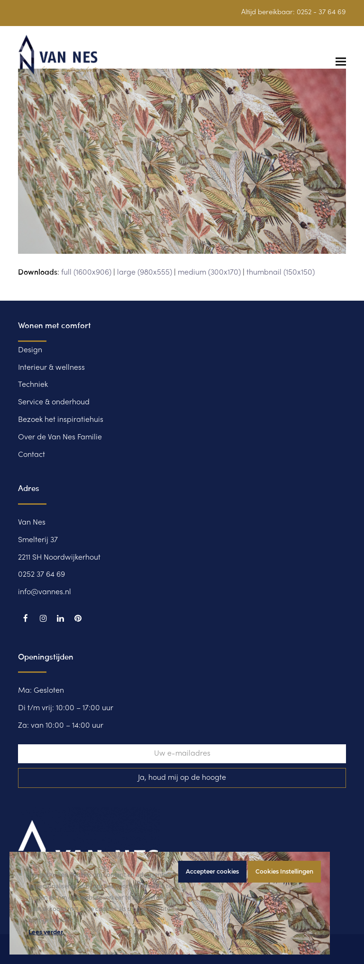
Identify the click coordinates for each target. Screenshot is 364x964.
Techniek (33, 385)
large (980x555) (144, 273)
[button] (341, 61)
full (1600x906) (86, 273)
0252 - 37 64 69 (321, 12)
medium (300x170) (209, 273)
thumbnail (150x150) (280, 273)
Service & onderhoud (54, 402)
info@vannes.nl (44, 592)
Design (30, 350)
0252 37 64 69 (41, 575)
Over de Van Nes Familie (60, 437)
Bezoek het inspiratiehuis (60, 420)
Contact (31, 455)
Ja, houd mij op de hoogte (182, 778)
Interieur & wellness (51, 368)
